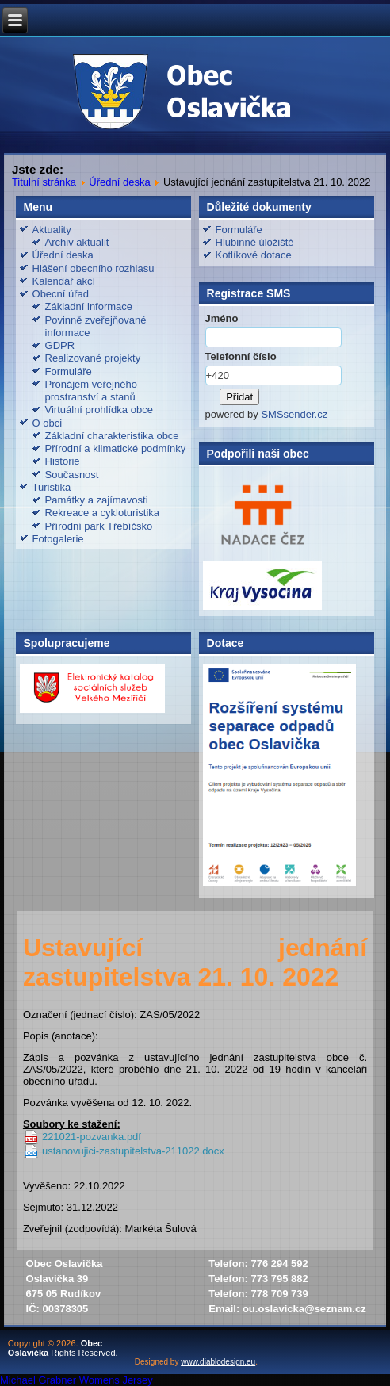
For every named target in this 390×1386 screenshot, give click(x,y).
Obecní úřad (61, 294)
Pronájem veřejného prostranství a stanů (91, 390)
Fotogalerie (58, 539)
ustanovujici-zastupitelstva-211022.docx (133, 1151)
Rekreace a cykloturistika (102, 513)
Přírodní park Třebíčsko (99, 526)
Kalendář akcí (64, 281)
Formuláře (68, 371)
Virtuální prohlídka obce (99, 409)
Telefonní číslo (241, 356)
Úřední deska (119, 182)
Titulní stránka (44, 182)
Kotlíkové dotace (254, 255)
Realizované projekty (93, 358)
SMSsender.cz (294, 414)
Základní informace (89, 306)
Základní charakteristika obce (112, 436)
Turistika (51, 487)
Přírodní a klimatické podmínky (115, 448)
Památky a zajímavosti (96, 500)
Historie (62, 461)
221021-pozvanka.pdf (91, 1137)
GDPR (60, 345)
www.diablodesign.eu (218, 1361)
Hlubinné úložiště (255, 242)
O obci (47, 423)
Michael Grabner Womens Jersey (76, 1380)
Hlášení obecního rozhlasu (93, 268)
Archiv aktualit (77, 242)
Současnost (72, 475)
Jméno (222, 318)
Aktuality (51, 229)
